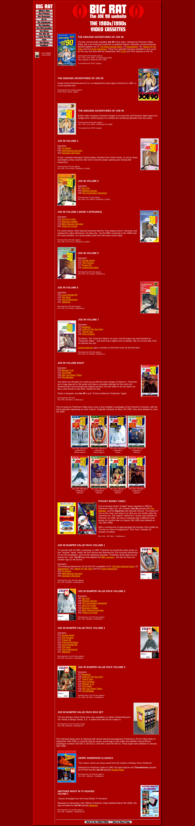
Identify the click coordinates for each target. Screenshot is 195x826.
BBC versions (107, 557)
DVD (123, 51)
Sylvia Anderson (85, 348)
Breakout (93, 805)
